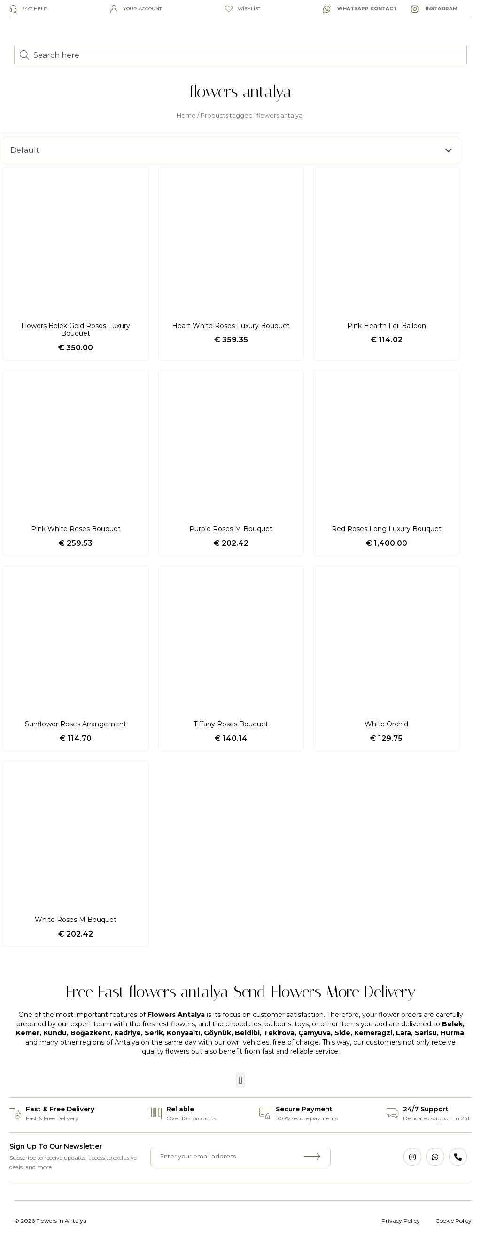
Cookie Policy (453, 1220)
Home (186, 115)
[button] (240, 1080)
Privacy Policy (400, 1220)
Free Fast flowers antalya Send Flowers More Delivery (241, 991)
